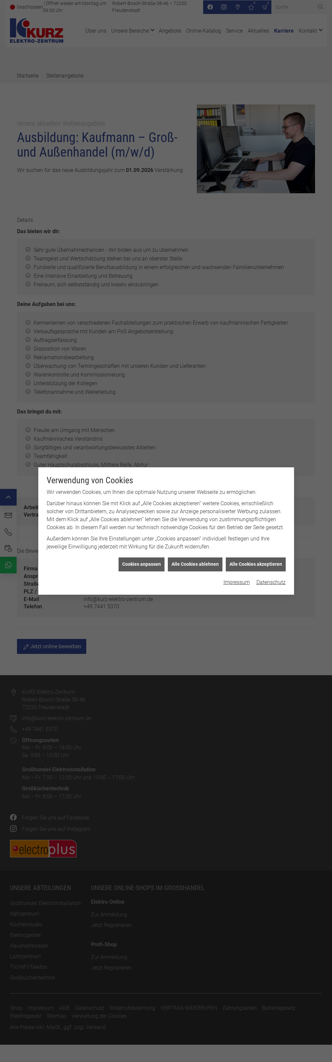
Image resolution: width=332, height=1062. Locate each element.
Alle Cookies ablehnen (195, 557)
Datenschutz (271, 575)
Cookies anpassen (141, 557)
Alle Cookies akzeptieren (255, 557)
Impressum (236, 575)
